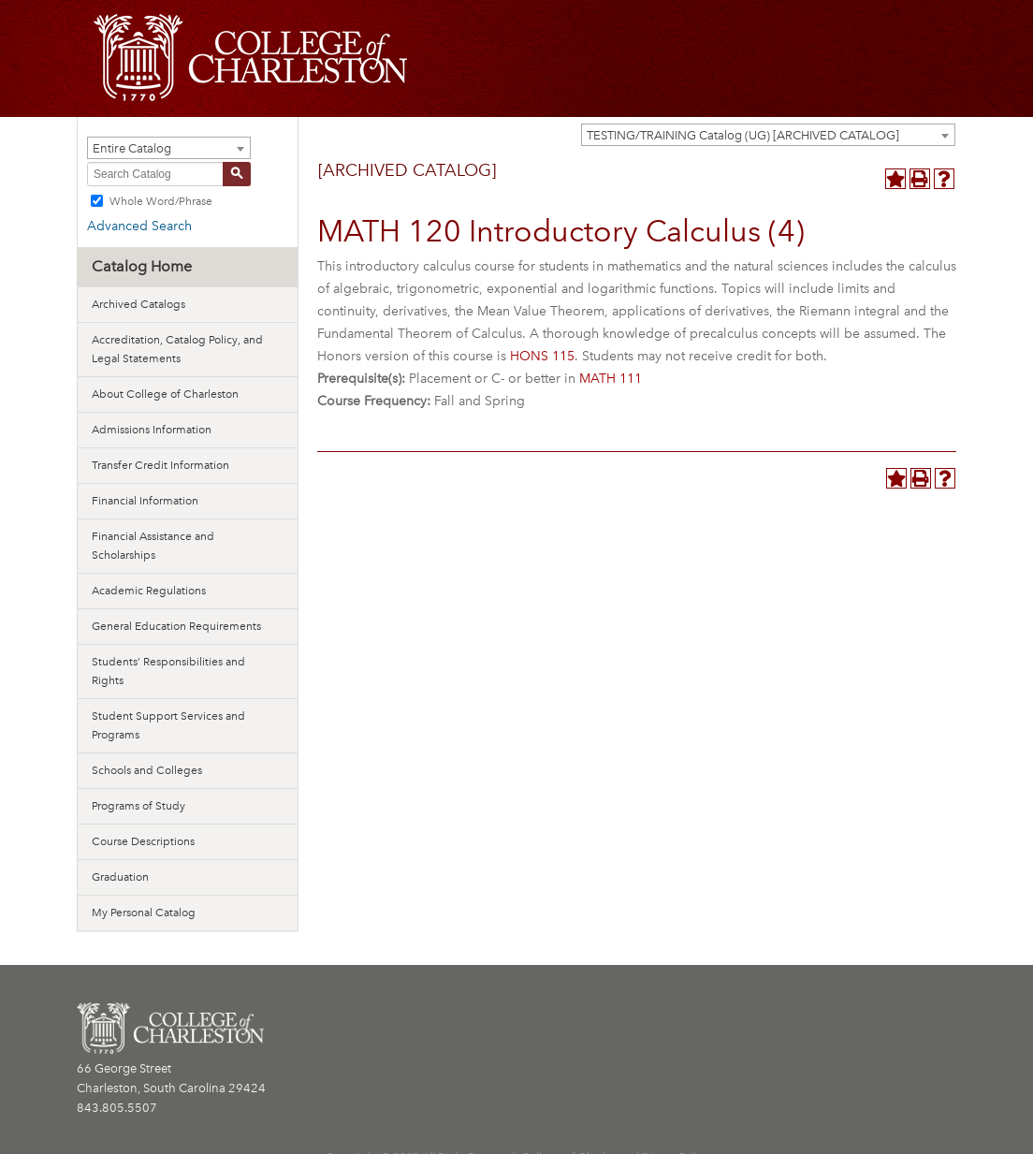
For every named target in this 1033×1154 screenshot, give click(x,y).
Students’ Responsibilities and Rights (168, 671)
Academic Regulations (149, 590)
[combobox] (768, 135)
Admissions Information (151, 429)
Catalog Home (142, 266)
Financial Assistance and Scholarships (153, 546)
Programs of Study (138, 805)
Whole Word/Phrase (160, 201)
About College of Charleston (165, 394)
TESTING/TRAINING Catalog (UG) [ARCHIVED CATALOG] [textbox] (743, 135)
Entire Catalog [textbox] (132, 148)
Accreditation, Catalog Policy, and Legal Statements (177, 349)
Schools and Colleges (147, 770)
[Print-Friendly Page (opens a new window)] (919, 178)
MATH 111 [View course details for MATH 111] (610, 379)
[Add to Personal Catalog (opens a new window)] (895, 178)
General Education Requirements (176, 626)
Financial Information (145, 500)
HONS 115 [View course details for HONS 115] (542, 356)
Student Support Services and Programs (168, 725)
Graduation (120, 877)
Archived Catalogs (138, 304)
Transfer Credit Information (160, 465)
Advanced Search (139, 226)
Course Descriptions (143, 841)
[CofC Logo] (250, 57)
